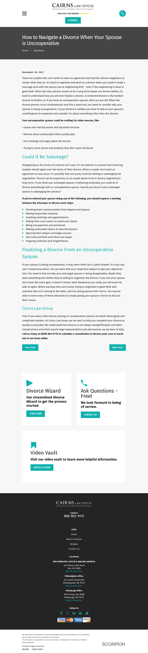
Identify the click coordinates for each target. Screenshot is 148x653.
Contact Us (74, 549)
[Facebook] (61, 613)
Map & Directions (74, 571)
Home (74, 534)
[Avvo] (86, 613)
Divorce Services (74, 539)
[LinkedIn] (74, 613)
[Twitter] (67, 613)
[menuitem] (25, 649)
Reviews (74, 544)
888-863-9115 (74, 516)
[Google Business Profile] (80, 613)
